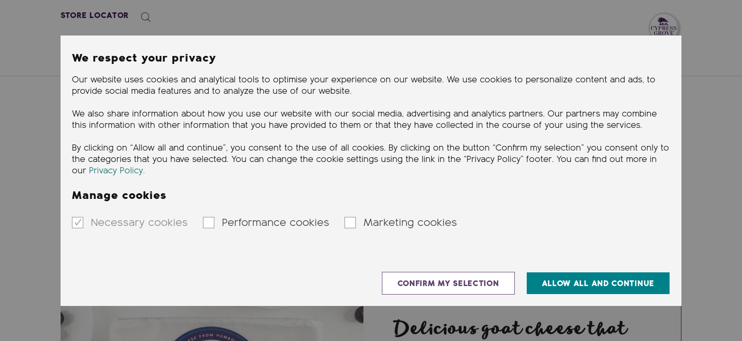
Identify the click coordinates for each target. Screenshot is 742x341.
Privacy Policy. (117, 171)
